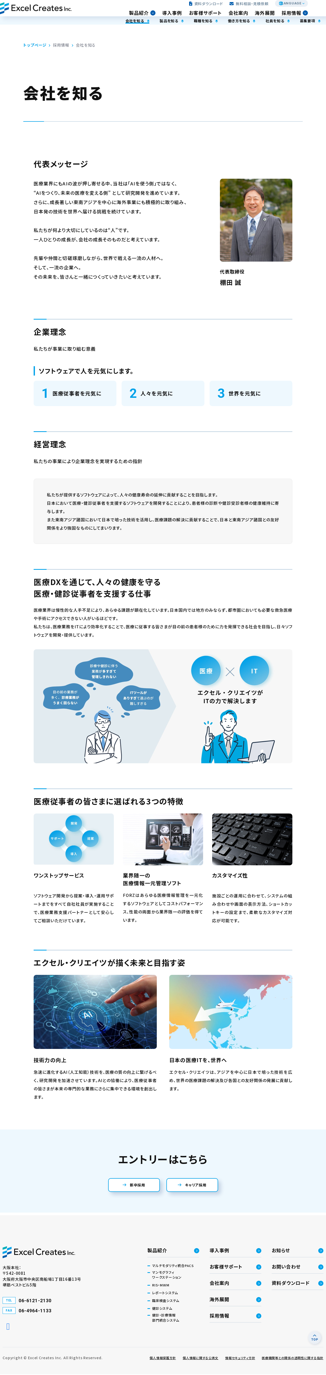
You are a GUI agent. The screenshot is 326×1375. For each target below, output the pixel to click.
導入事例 (180, 16)
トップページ (34, 45)
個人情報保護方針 (163, 1358)
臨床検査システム (165, 1301)
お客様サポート (212, 16)
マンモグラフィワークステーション (167, 1276)
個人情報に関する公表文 (200, 1358)
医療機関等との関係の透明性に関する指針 (292, 1358)
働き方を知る (214, 31)
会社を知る (99, 31)
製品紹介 (147, 16)
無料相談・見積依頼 (250, 7)
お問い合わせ (286, 1267)
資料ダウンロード (208, 7)
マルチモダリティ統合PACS (173, 1266)
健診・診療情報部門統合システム (165, 1318)
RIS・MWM (160, 1285)
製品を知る (137, 31)
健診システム (162, 1309)
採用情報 (299, 16)
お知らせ (281, 1251)
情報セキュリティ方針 (240, 1358)
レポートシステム (165, 1293)
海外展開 (272, 16)
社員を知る (253, 31)
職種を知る (175, 31)
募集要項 (289, 31)
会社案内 (246, 16)
